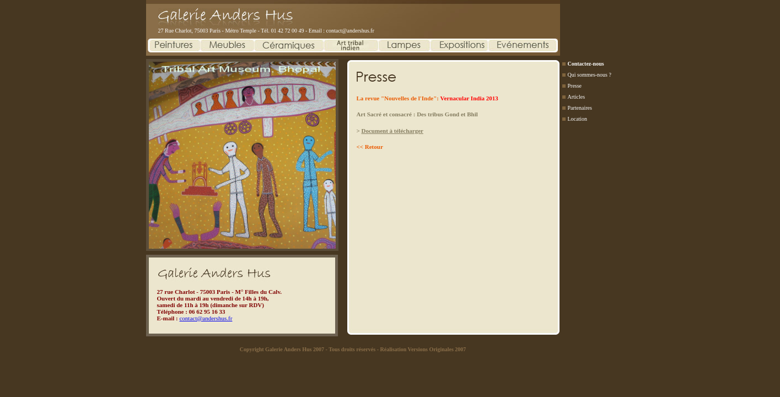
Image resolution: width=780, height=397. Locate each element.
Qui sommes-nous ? (589, 75)
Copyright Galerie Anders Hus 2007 (282, 349)
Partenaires (580, 108)
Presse (575, 86)
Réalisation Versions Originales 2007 (423, 349)
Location (578, 119)
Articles (576, 97)
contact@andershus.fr (350, 31)
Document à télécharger (392, 130)
